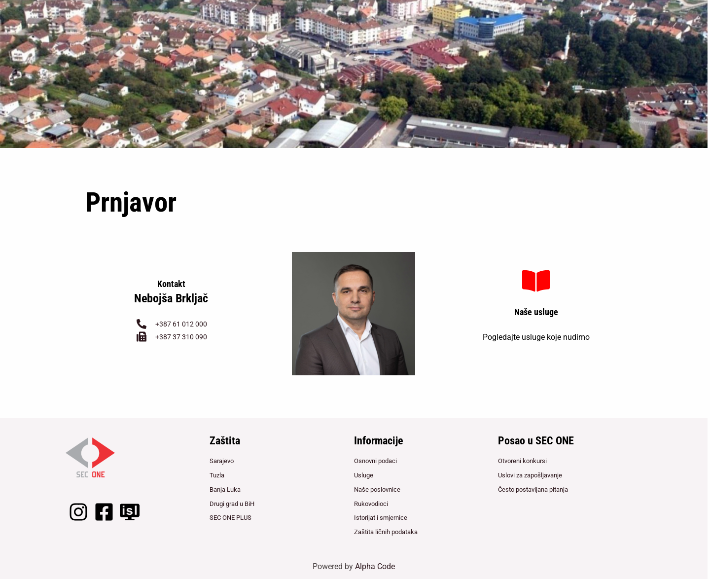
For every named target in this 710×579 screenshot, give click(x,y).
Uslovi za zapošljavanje (530, 473)
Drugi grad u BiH (232, 503)
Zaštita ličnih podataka (386, 532)
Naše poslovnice (377, 488)
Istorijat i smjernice (380, 517)
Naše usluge (536, 312)
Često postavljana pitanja (533, 488)
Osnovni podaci (375, 459)
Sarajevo (222, 459)
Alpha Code (375, 566)
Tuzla (217, 473)
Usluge (363, 473)
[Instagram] (78, 509)
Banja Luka (225, 488)
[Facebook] (104, 509)
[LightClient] (130, 509)
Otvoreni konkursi (522, 459)
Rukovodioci (371, 503)
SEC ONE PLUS (230, 517)
